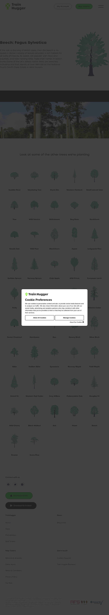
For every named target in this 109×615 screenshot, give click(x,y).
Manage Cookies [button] (69, 318)
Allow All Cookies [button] (39, 318)
